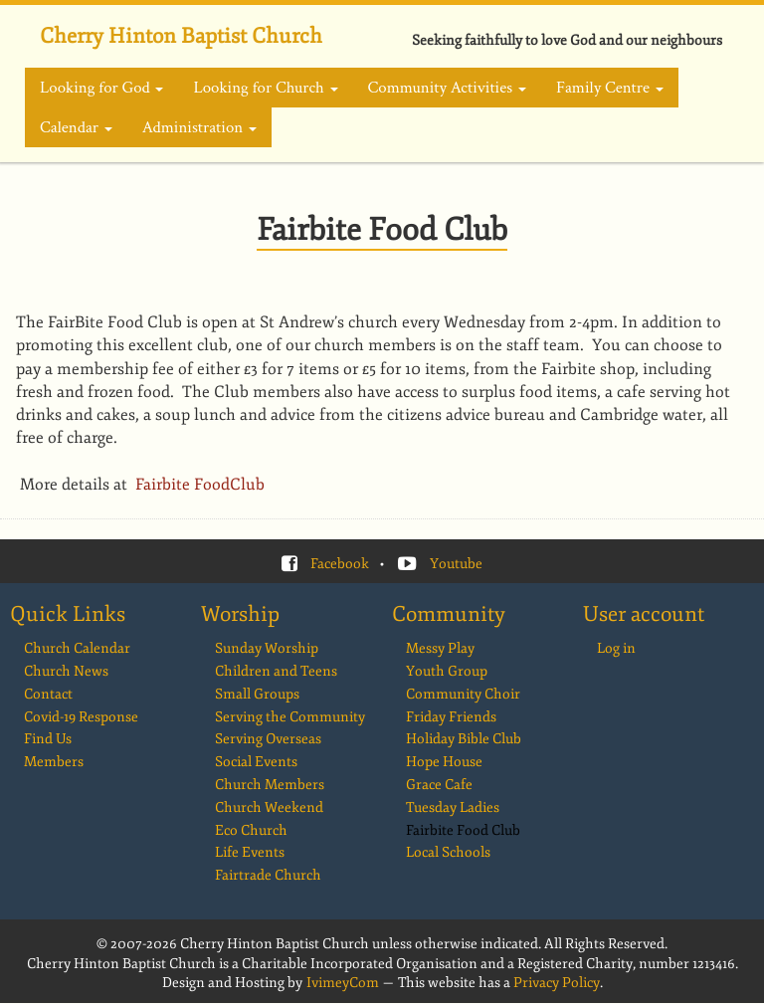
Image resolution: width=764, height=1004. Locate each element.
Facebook (339, 563)
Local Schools (448, 852)
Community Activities (447, 88)
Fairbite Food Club (463, 830)
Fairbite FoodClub (202, 485)
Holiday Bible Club (463, 738)
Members (54, 761)
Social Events (256, 761)
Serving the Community (290, 716)
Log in (616, 648)
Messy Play (440, 648)
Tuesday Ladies (452, 807)
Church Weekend (269, 807)
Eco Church (251, 830)
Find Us (48, 738)
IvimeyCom (342, 982)
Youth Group (446, 671)
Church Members (269, 784)
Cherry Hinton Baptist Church (181, 36)
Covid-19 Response (81, 716)
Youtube (456, 563)
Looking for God (101, 88)
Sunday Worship (266, 648)
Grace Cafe (439, 784)
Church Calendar (77, 648)
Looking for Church (265, 88)
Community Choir (463, 694)
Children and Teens (276, 671)
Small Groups (257, 694)
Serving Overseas (268, 738)
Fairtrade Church (268, 875)
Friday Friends (451, 716)
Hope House (444, 761)
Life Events (250, 852)
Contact (48, 694)
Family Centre (610, 88)
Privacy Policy (556, 982)
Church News (66, 671)
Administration (199, 127)
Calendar (76, 127)
